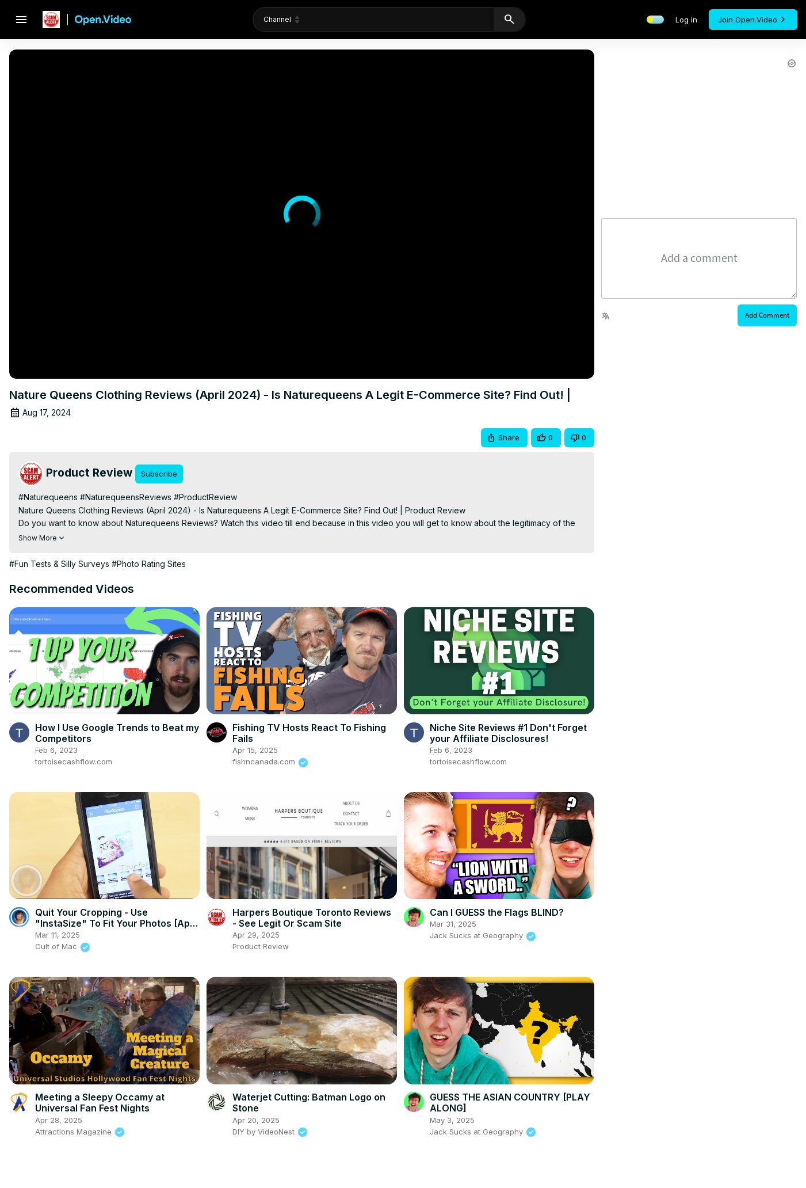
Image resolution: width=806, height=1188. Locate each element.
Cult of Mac (63, 946)
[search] (399, 19)
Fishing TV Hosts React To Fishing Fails (309, 733)
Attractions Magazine (80, 1131)
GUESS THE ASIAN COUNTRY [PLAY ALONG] (510, 1102)
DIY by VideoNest (270, 1131)
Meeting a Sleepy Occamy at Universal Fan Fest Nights (100, 1102)
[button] (504, 437)
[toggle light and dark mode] (655, 20)
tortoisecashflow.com (73, 761)
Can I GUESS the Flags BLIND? (497, 912)
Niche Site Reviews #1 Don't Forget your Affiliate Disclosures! (508, 733)
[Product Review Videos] (76, 473)
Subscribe (159, 473)
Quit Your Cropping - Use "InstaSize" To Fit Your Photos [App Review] (115, 923)
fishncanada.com (270, 761)
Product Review (260, 946)
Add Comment (767, 315)
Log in (686, 19)
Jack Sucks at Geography (483, 935)
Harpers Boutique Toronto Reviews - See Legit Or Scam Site (311, 918)
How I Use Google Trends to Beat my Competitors (117, 733)
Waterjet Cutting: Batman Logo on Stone (308, 1102)
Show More (42, 538)
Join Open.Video (753, 19)
